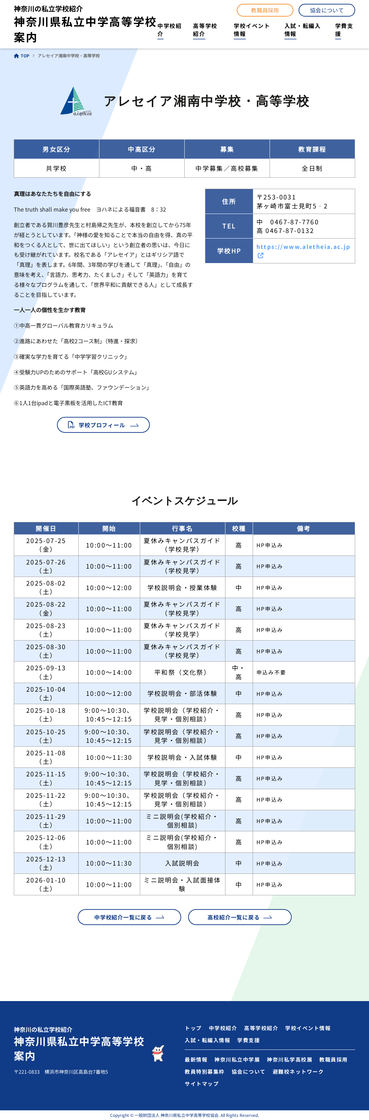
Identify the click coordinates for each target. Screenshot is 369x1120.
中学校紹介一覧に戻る (123, 917)
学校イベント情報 (252, 29)
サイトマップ (202, 1083)
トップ (193, 1028)
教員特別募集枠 (205, 1071)
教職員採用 (265, 10)
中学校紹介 (169, 29)
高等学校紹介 (205, 29)
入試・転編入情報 (302, 29)
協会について (327, 10)
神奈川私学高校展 (289, 1059)
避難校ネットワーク (298, 1071)
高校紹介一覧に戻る (233, 917)
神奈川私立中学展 (237, 1059)
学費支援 (344, 29)
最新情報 (196, 1059)
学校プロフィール (102, 425)
